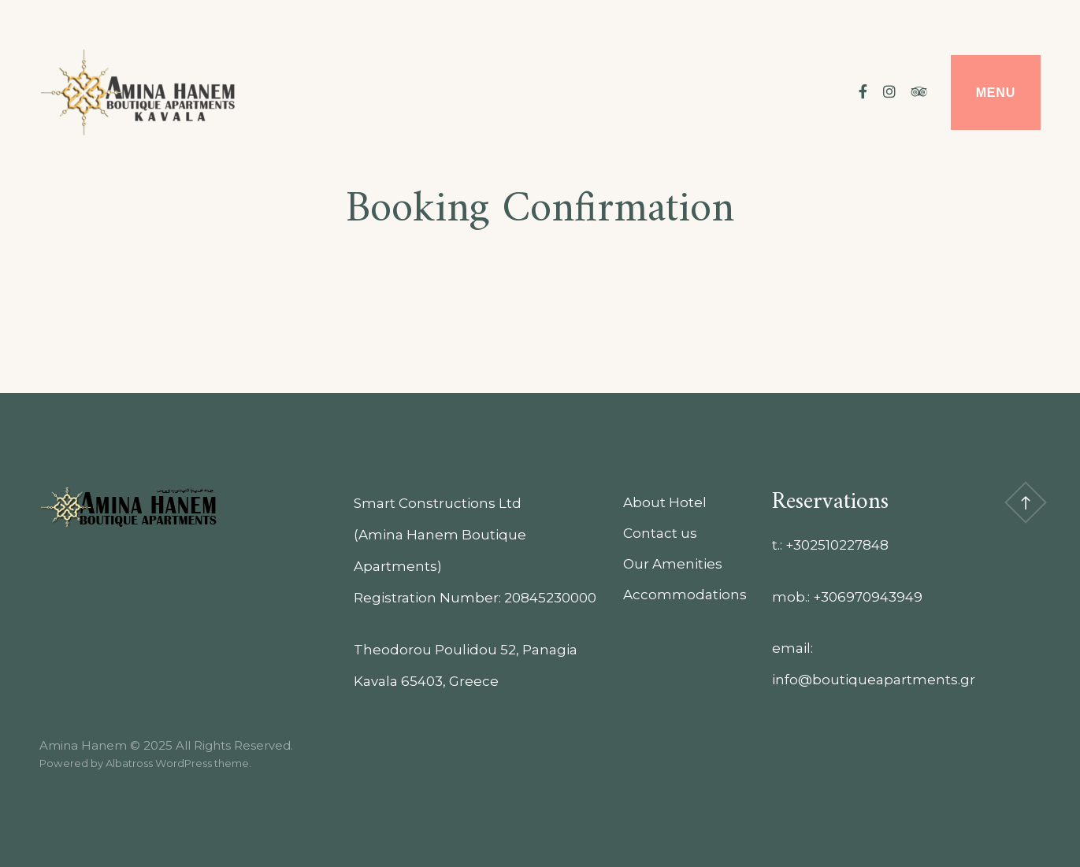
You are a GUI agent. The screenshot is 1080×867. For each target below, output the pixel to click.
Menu (995, 92)
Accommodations (685, 594)
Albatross (129, 763)
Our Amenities (672, 564)
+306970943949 (867, 597)
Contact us (660, 533)
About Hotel (665, 502)
